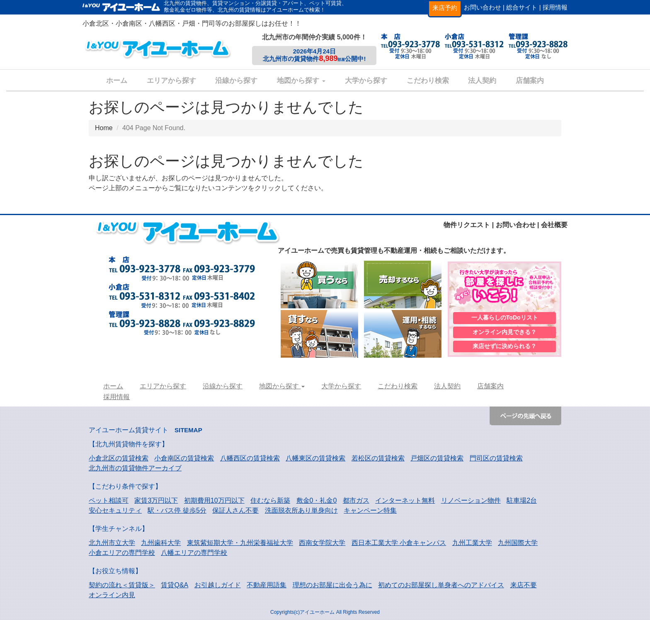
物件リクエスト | (469, 224)
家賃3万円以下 (156, 500)
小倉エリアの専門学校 (122, 552)
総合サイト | (523, 7)
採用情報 (555, 7)
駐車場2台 (522, 500)
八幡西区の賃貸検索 (250, 458)
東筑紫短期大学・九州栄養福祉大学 (240, 542)
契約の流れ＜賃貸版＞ (122, 585)
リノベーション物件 (471, 500)
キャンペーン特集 (370, 510)
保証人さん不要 (235, 510)
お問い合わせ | (484, 7)
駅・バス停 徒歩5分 (177, 510)
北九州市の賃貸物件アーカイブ (135, 468)
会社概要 (554, 224)
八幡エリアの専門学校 (194, 552)
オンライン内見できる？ (504, 332)
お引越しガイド (217, 585)
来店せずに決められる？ (504, 347)
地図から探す (301, 81)
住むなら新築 (270, 500)
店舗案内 (530, 81)
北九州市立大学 (112, 542)
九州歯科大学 (161, 542)
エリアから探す (171, 81)
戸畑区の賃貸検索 (436, 458)
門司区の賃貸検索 (496, 458)
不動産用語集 (266, 585)
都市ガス (356, 500)
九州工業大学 (472, 542)
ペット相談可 (109, 500)
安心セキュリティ (115, 510)
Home (104, 127)
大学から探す (366, 81)
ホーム (116, 81)
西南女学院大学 (322, 542)
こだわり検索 (428, 81)
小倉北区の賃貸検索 (118, 458)
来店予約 (444, 7)
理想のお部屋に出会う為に (332, 585)
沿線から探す (236, 81)
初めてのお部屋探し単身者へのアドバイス (441, 585)
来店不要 (523, 585)
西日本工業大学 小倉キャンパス (399, 542)
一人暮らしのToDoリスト (504, 317)
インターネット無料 (405, 500)
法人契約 (482, 81)
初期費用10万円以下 (214, 500)
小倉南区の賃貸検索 (184, 458)
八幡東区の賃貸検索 (315, 458)
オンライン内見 (112, 594)
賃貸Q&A (174, 585)
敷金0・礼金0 (316, 500)
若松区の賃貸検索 (378, 458)
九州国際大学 (518, 542)
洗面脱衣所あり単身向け (301, 510)
